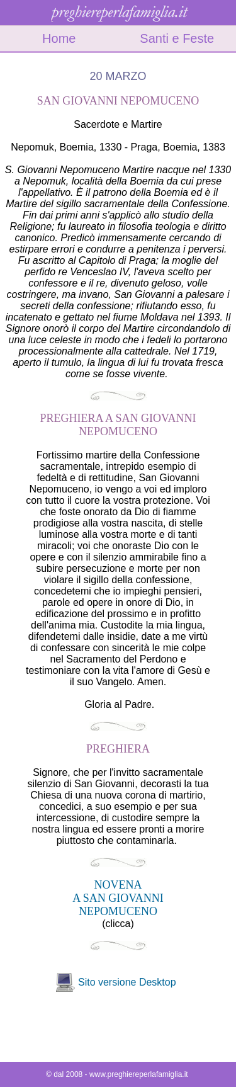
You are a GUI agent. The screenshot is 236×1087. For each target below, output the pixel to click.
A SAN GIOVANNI (118, 898)
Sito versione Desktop (127, 982)
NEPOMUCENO (118, 911)
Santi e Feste (177, 38)
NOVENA (118, 885)
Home (59, 38)
